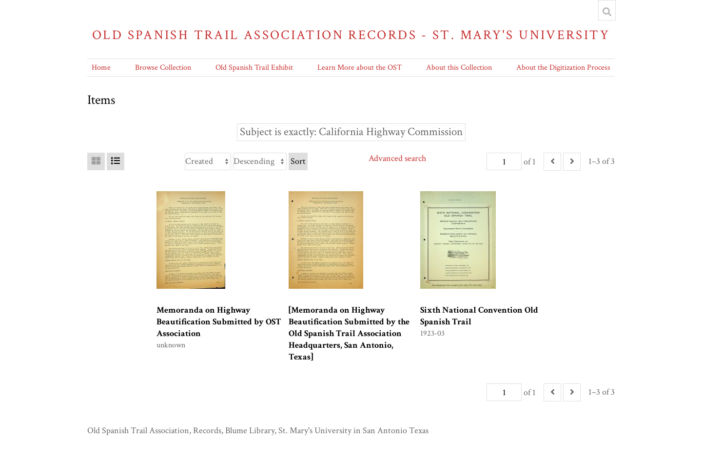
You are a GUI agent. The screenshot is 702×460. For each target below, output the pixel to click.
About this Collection (459, 67)
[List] (115, 161)
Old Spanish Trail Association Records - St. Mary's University (351, 34)
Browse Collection (163, 67)
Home (101, 67)
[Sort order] (260, 161)
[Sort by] (208, 161)
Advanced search (397, 158)
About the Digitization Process (563, 67)
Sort (298, 161)
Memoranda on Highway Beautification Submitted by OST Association (218, 321)
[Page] (504, 161)
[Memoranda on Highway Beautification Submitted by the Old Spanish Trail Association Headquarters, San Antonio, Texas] (349, 333)
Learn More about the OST (359, 67)
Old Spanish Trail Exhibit (254, 67)
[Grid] (96, 161)
